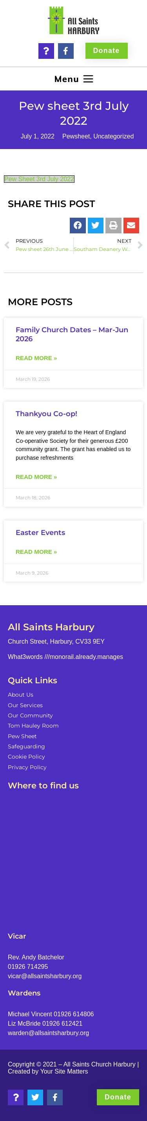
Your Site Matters (64, 1071)
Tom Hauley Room (33, 725)
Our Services (25, 705)
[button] (73, 78)
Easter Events (40, 532)
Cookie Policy (26, 756)
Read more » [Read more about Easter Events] (36, 551)
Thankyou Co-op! (46, 413)
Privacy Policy (27, 767)
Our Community (30, 715)
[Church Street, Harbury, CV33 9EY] (73, 857)
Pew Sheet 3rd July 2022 (39, 179)
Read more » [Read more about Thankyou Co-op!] (36, 476)
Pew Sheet (22, 736)
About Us (20, 694)
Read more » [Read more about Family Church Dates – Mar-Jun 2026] (36, 358)
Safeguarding (26, 746)
